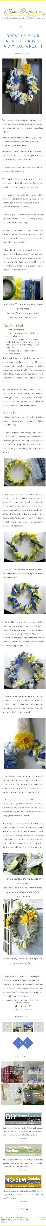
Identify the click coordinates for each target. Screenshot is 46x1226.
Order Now (23, 1138)
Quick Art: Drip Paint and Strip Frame (18, 1031)
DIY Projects (23, 1009)
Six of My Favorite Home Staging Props (12, 1072)
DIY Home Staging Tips (17, 1218)
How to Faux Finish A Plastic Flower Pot (34, 1094)
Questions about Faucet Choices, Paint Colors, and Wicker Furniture (12, 1094)
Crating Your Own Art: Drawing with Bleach (7, 1031)
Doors (31, 1009)
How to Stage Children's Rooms (34, 1072)
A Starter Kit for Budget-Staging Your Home (28, 1031)
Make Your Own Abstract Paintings (38, 1031)
